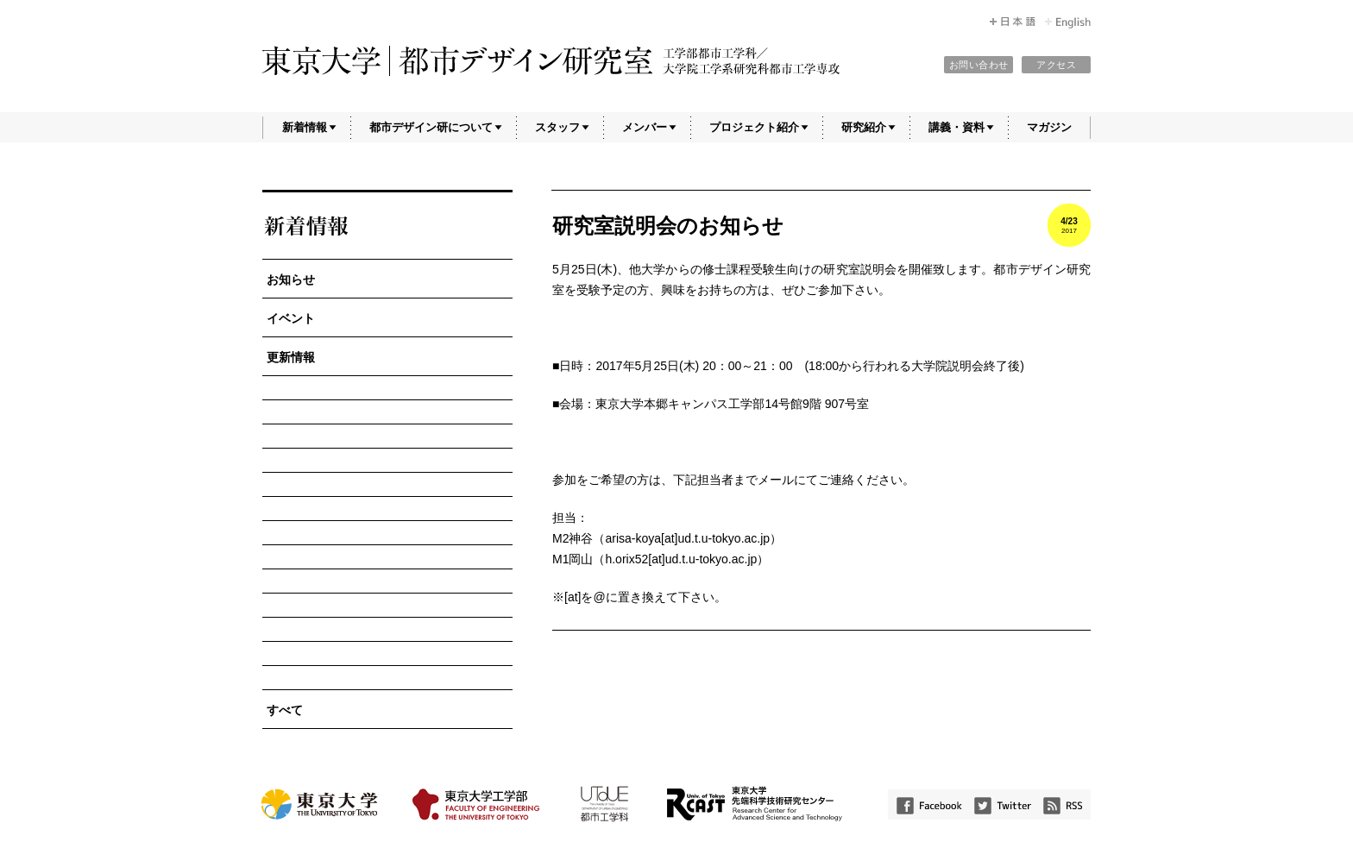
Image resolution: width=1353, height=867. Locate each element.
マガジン (1049, 127)
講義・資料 (956, 127)
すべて (285, 710)
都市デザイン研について (431, 127)
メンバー (644, 127)
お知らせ (291, 279)
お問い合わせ (979, 65)
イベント (291, 318)
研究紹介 (863, 127)
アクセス (1056, 65)
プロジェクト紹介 (754, 127)
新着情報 (304, 127)
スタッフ (557, 127)
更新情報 (291, 357)
